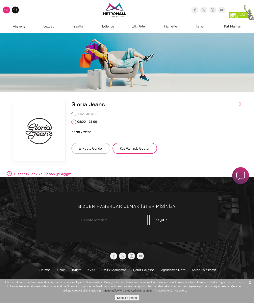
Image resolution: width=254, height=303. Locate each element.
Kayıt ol (162, 220)
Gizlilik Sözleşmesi (114, 270)
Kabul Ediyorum (127, 297)
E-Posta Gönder (91, 148)
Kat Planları (232, 26)
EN (6, 10)
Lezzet (48, 26)
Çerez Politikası (144, 270)
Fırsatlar (77, 26)
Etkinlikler (139, 26)
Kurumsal (44, 270)
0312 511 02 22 (84, 114)
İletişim (201, 26)
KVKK (91, 270)
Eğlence (108, 26)
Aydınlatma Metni (173, 270)
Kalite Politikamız (204, 270)
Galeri (61, 270)
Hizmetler (171, 26)
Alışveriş (19, 26)
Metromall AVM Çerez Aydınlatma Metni (127, 290)
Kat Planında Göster (135, 148)
